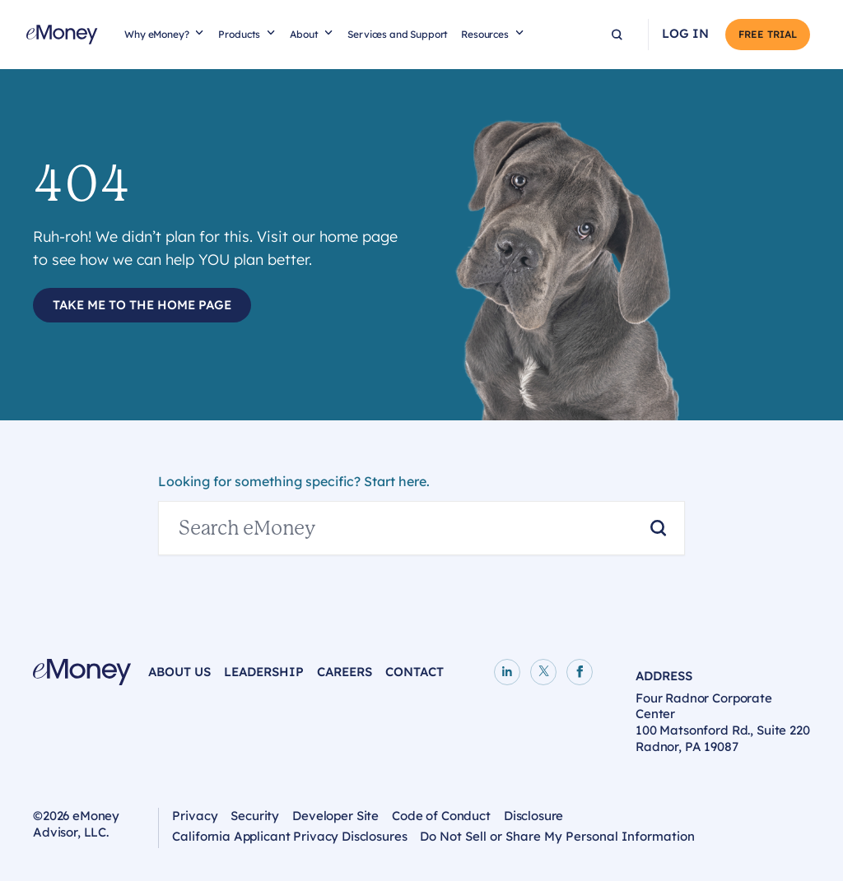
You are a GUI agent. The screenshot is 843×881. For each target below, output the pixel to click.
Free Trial (767, 34)
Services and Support (397, 34)
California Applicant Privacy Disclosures (289, 836)
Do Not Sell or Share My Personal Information (557, 836)
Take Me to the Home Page (142, 305)
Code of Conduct (441, 815)
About (304, 34)
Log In (685, 33)
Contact (414, 671)
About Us (179, 671)
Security (255, 815)
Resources (485, 34)
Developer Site (335, 815)
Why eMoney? (156, 34)
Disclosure (534, 815)
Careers (344, 671)
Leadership (264, 671)
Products (239, 34)
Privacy (194, 815)
